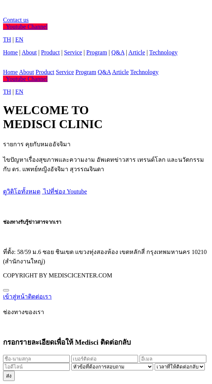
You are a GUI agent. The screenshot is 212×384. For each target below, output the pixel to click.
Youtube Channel (25, 26)
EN (19, 39)
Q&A (117, 52)
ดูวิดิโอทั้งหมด (21, 191)
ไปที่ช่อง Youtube (64, 191)
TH (7, 39)
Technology (163, 52)
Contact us (16, 20)
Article (136, 52)
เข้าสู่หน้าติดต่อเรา (27, 296)
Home (10, 52)
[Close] (6, 290)
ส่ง (9, 376)
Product (50, 52)
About (29, 52)
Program (96, 52)
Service (73, 52)
